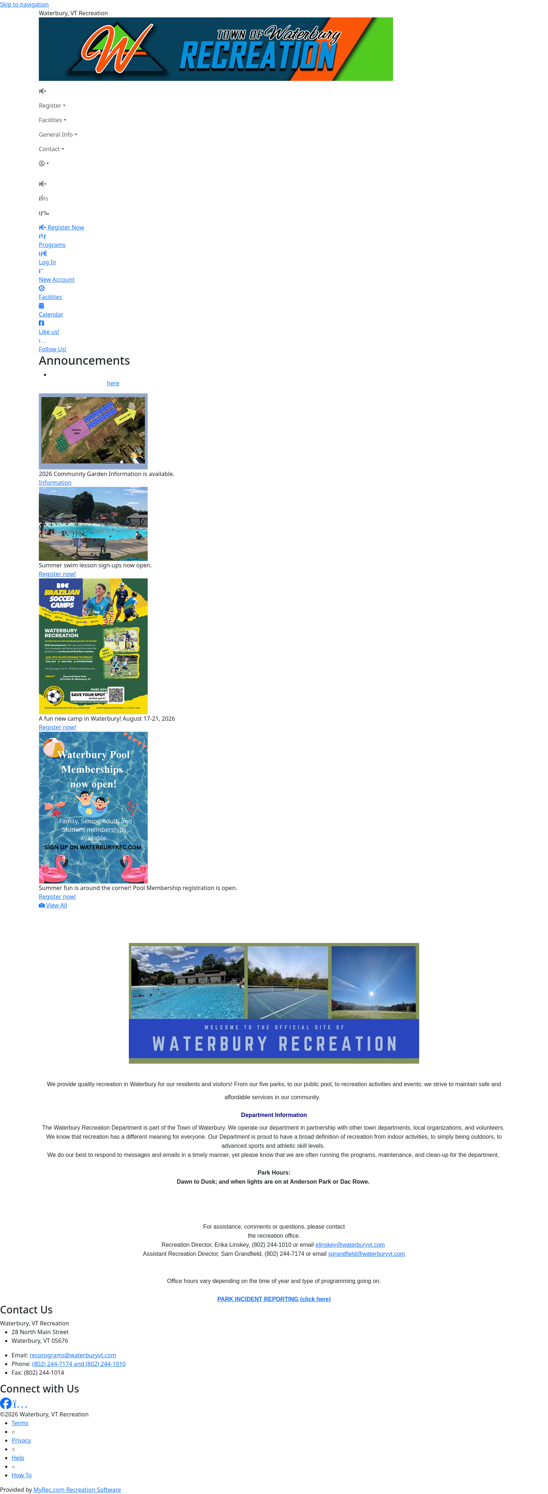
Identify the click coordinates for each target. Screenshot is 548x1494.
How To (22, 1475)
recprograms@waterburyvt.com (73, 1355)
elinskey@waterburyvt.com (350, 1245)
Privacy (21, 1440)
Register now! (57, 574)
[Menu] (44, 213)
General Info (56, 134)
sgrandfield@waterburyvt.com (366, 1254)
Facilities (50, 120)
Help (18, 1458)
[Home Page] (58, 91)
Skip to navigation (24, 4)
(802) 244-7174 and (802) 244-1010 (79, 1364)
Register (50, 105)
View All (53, 905)
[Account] (58, 163)
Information (55, 483)
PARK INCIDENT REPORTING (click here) (274, 1299)
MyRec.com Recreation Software (77, 1490)
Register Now (66, 227)
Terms (20, 1423)
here (113, 383)
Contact (49, 149)
